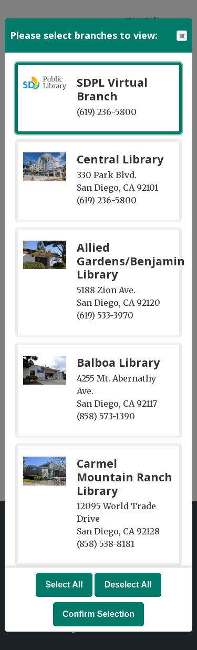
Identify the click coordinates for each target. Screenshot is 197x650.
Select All (63, 584)
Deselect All (128, 584)
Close (181, 36)
